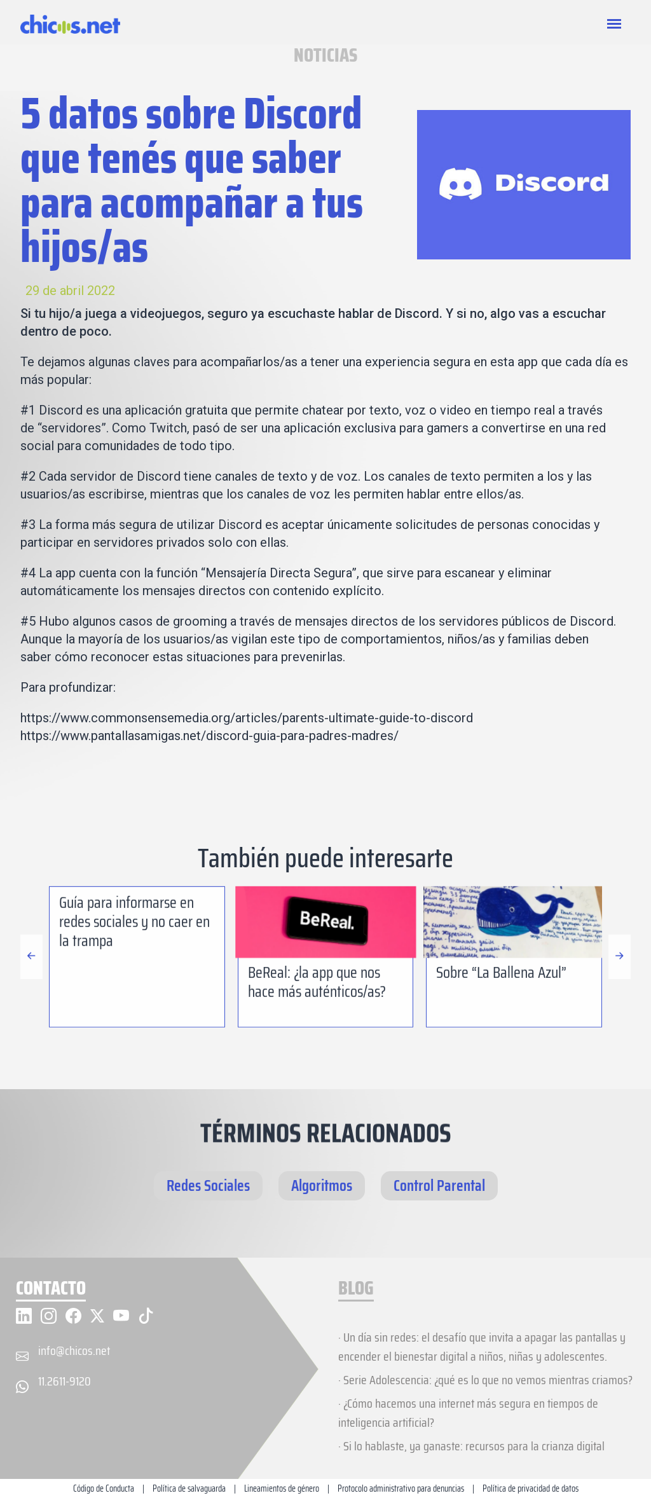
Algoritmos (321, 1185)
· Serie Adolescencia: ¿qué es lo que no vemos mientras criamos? (485, 1380)
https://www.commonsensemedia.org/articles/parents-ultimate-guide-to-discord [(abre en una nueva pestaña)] (246, 717)
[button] (619, 1016)
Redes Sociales (208, 1185)
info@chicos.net (74, 1350)
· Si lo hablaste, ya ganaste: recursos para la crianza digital (471, 1446)
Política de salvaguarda (189, 1488)
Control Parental (439, 1185)
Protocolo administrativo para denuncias (401, 1488)
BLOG (356, 1289)
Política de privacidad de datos (531, 1488)
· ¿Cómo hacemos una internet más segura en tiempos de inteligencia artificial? (468, 1413)
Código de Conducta (103, 1488)
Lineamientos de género (281, 1488)
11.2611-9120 (64, 1381)
